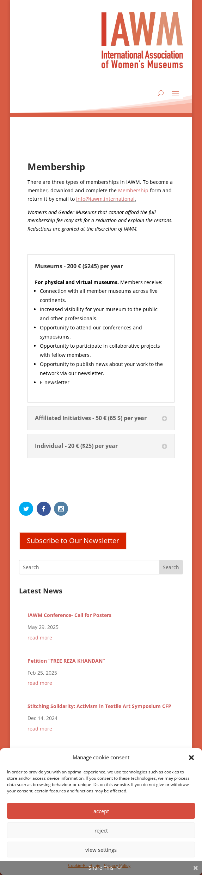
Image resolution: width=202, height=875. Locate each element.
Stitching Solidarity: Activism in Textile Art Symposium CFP (99, 706)
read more (39, 637)
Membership (133, 190)
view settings (101, 849)
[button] (191, 757)
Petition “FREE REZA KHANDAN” (66, 660)
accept (101, 811)
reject (101, 830)
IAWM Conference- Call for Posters (69, 615)
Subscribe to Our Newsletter (73, 540)
